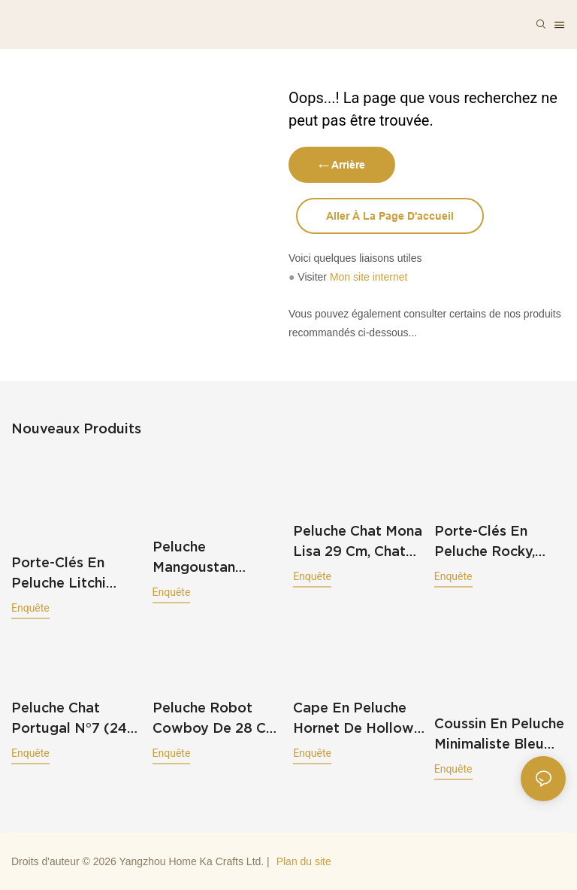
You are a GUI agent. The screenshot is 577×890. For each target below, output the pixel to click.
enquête (30, 608)
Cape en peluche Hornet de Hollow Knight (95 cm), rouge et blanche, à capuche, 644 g (354, 719)
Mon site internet (369, 277)
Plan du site (303, 861)
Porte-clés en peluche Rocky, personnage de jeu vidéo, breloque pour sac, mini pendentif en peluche (499, 542)
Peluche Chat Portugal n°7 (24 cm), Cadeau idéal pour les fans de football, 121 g (73, 719)
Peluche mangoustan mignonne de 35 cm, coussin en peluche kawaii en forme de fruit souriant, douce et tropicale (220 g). (216, 558)
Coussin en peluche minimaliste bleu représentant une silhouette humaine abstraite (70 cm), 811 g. (500, 734)
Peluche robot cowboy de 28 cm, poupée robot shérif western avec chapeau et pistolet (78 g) (217, 719)
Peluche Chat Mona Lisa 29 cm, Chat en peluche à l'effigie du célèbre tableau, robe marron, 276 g (357, 542)
